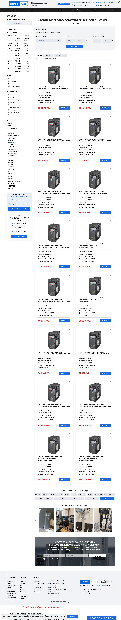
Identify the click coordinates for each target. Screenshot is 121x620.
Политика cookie (85, 595)
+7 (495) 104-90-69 (104, 2)
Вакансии (22, 593)
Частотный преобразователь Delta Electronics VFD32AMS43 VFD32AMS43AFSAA (95, 406)
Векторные (12, 79)
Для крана (11, 102)
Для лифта (11, 97)
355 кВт (27, 66)
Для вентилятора (14, 100)
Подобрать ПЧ (19, 236)
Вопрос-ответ (38, 593)
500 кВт (27, 68)
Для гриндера (13, 110)
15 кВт (17, 48)
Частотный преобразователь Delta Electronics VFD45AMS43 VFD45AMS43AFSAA (91, 459)
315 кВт (18, 66)
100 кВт (18, 58)
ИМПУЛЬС (11, 123)
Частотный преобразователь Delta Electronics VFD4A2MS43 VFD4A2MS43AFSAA (91, 246)
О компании (30, 10)
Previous (36, 522)
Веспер (10, 188)
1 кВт (8, 38)
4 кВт (17, 43)
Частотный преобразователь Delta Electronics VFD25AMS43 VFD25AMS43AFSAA (54, 406)
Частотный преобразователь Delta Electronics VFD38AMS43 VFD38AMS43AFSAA (50, 459)
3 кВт (26, 41)
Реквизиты (23, 598)
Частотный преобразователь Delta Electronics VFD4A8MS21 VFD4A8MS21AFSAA (54, 140)
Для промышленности (15, 105)
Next (114, 522)
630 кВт (18, 71)
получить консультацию (97, 557)
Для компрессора (14, 112)
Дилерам (22, 591)
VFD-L (11, 164)
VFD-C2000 (12, 149)
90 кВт (9, 58)
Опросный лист (76, 10)
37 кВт (9, 53)
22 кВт (17, 51)
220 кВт (18, 63)
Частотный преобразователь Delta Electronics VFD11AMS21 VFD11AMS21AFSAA (53, 247)
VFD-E (11, 158)
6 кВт (17, 46)
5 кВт (26, 43)
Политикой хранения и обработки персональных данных (67, 560)
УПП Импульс (12, 29)
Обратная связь (38, 589)
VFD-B (11, 145)
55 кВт (9, 56)
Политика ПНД (85, 593)
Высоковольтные (14, 86)
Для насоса (12, 95)
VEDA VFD (11, 186)
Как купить (95, 10)
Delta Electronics (13, 136)
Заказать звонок (102, 5)
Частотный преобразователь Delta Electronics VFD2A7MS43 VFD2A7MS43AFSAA (54, 193)
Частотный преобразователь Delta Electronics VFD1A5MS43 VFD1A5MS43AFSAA (95, 140)
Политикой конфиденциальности (91, 560)
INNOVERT (11, 174)
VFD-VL (11, 169)
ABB (9, 131)
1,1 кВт (17, 38)
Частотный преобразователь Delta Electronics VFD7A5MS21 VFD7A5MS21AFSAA (95, 193)
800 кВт (27, 71)
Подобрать (75, 46)
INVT (10, 126)
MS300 (11, 142)
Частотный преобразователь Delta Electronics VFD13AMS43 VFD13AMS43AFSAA (54, 354)
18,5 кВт (10, 51)
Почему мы (23, 583)
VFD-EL (11, 162)
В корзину (64, 108)
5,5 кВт (9, 46)
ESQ (9, 171)
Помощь (36, 579)
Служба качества (25, 595)
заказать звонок (19, 209)
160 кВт (18, 61)
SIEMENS (11, 183)
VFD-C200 (12, 147)
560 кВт (9, 71)
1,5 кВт (26, 38)
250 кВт (27, 63)
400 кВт (9, 68)
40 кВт (17, 53)
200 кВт (9, 63)
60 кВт (17, 56)
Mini (9, 84)
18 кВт (26, 48)
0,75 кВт (27, 36)
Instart (10, 176)
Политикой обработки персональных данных (49, 617)
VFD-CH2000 (13, 151)
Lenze (10, 179)
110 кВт (26, 58)
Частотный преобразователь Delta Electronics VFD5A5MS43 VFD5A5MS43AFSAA (54, 301)
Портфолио (23, 585)
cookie (20, 615)
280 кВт (9, 66)
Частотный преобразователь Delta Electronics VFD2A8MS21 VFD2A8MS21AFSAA (95, 88)
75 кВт (26, 56)
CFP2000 (12, 138)
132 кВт (9, 61)
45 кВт (26, 53)
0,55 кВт (18, 36)
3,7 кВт (9, 43)
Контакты (111, 10)
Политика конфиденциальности (90, 591)
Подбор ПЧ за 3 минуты (101, 618)
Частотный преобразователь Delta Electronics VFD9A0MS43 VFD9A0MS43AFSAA (91, 300)
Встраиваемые (13, 81)
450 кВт (18, 68)
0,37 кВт (10, 36)
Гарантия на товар (39, 585)
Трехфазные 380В (14, 107)
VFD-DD (11, 156)
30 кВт (26, 51)
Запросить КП (61, 4)
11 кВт (9, 48)
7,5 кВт (26, 46)
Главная (14, 10)
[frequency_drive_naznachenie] (48, 40)
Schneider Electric (14, 181)
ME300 (11, 140)
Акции (45, 10)
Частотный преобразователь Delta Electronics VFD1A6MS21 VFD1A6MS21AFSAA (54, 88)
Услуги (59, 10)
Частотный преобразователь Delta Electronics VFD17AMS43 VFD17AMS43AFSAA (95, 354)
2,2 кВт (18, 41)
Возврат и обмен (38, 591)
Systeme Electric (13, 128)
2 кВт (9, 41)
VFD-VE (11, 167)
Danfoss (11, 133)
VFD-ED (11, 160)
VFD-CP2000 (13, 153)
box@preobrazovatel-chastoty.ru (82, 2)
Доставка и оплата (39, 583)
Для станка (12, 115)
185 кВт (26, 61)
